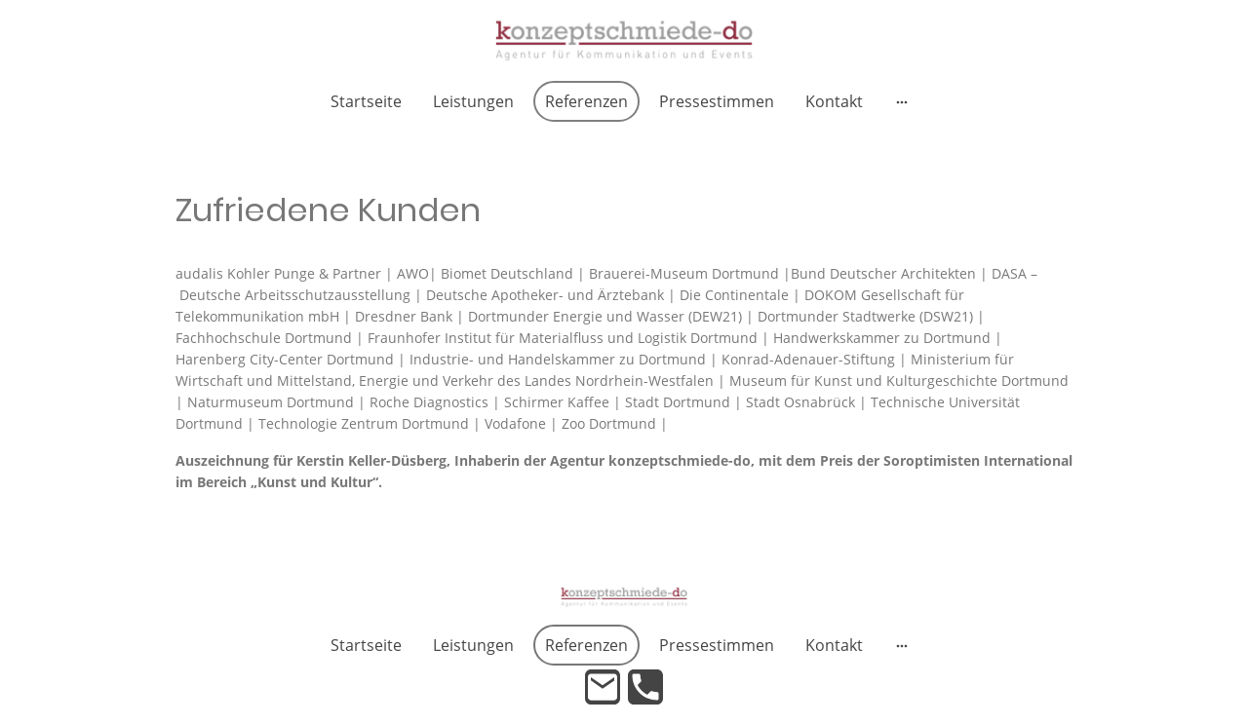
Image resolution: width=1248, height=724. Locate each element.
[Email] (602, 687)
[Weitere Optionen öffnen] (901, 101)
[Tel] (645, 687)
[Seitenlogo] (624, 40)
